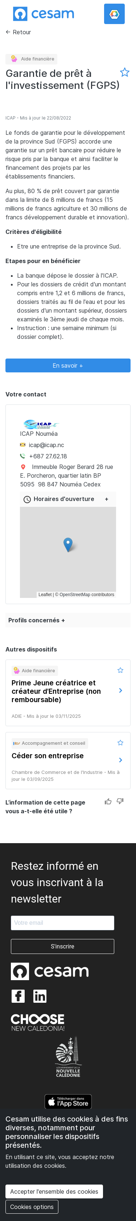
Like (108, 801)
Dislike (119, 801)
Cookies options (32, 1206)
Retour (22, 32)
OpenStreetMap (74, 594)
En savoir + (68, 365)
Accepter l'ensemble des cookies (54, 1191)
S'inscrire (62, 946)
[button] (68, 544)
